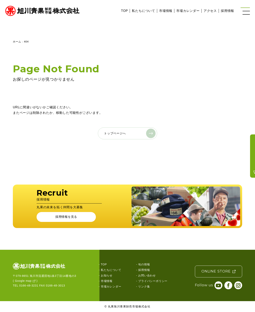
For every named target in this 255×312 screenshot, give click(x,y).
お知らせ (106, 275)
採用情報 (227, 10)
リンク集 (144, 286)
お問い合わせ (147, 275)
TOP (124, 10)
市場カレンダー (188, 10)
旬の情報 (144, 264)
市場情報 (165, 10)
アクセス (210, 10)
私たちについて (143, 10)
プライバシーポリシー (152, 281)
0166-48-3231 (28, 285)
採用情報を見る (66, 217)
